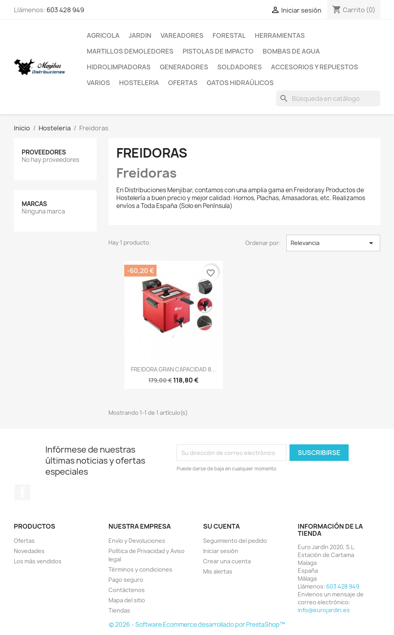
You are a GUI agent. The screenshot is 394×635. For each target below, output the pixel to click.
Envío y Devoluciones (136, 540)
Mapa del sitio (126, 600)
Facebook (22, 492)
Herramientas (280, 35)
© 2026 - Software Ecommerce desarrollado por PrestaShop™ (197, 624)
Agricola (103, 35)
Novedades (29, 551)
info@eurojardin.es (324, 610)
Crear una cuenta (227, 561)
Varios (98, 82)
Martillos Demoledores (130, 51)
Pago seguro (125, 579)
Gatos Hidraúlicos (240, 82)
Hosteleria (139, 82)
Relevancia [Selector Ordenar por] (333, 243)
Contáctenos (126, 590)
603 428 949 (65, 10)
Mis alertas (217, 571)
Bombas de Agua (291, 51)
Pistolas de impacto (218, 51)
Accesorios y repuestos (314, 67)
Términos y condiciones (140, 569)
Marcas (34, 204)
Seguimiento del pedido (235, 540)
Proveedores (44, 152)
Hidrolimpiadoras (119, 67)
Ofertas (183, 82)
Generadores (184, 67)
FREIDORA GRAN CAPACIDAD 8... (173, 369)
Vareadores (182, 35)
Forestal (229, 35)
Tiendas (119, 610)
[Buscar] (328, 98)
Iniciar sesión (220, 551)
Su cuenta (221, 526)
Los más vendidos (38, 561)
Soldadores (239, 67)
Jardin (140, 35)
